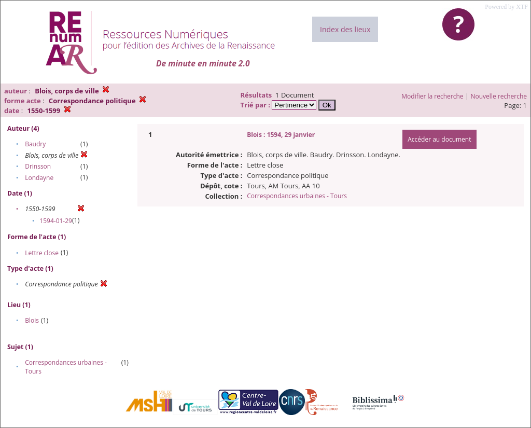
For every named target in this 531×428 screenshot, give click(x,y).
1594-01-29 (55, 220)
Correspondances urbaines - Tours (297, 195)
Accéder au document (439, 139)
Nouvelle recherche (499, 96)
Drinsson (38, 166)
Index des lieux (345, 29)
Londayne (39, 177)
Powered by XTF (506, 6)
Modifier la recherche (432, 96)
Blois (32, 320)
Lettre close (42, 252)
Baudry (35, 144)
